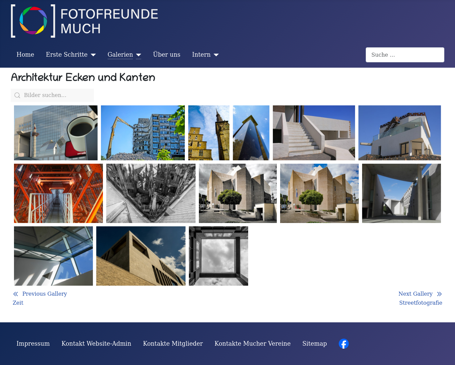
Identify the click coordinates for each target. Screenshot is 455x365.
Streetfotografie (420, 303)
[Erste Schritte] (92, 54)
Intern (201, 54)
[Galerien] (137, 54)
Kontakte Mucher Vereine (253, 343)
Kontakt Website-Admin (97, 343)
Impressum (33, 343)
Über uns (166, 54)
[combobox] (405, 54)
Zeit (18, 303)
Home (25, 54)
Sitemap (314, 343)
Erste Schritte (67, 54)
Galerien (120, 54)
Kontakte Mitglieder (173, 343)
